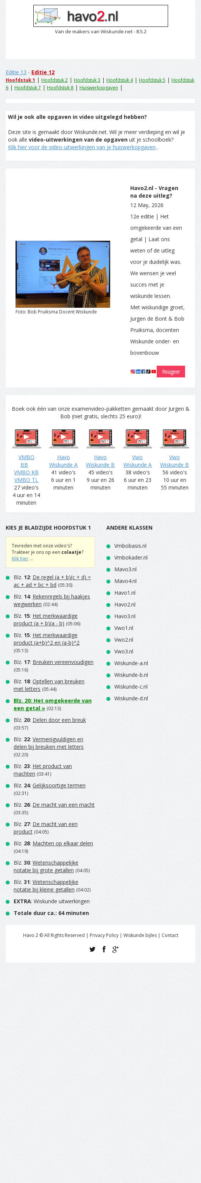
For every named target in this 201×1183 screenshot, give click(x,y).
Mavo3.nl (125, 569)
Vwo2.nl (123, 639)
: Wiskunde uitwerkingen (52, 901)
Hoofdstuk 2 (54, 80)
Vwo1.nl (123, 627)
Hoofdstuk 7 (27, 87)
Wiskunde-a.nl (131, 663)
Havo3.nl (125, 616)
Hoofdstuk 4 (119, 80)
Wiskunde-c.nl (131, 686)
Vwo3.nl (123, 651)
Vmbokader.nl (131, 557)
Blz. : (52, 581)
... (83, 147)
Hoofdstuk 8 (60, 87)
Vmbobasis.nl (130, 545)
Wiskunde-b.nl (131, 674)
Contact (170, 935)
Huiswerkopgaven (98, 87)
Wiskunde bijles (140, 935)
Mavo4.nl (125, 580)
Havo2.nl (125, 604)
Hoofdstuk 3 (87, 80)
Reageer (171, 371)
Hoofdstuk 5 (152, 80)
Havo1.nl (125, 592)
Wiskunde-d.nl (131, 698)
